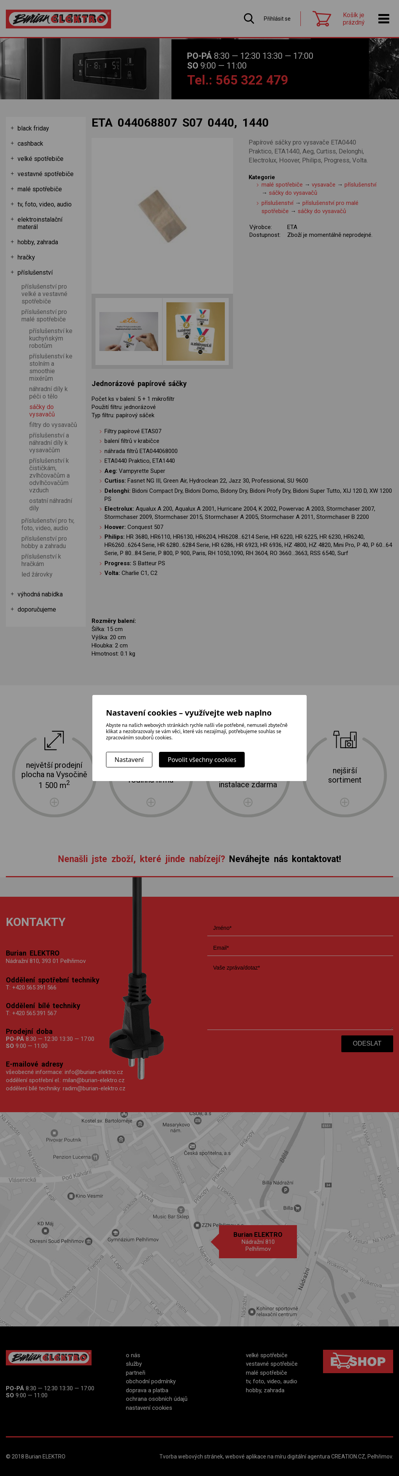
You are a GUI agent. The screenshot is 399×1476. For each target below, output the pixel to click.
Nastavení (129, 759)
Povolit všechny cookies (202, 759)
